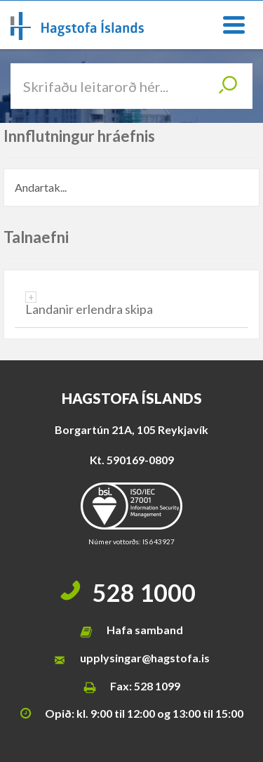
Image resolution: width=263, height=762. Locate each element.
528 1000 (144, 592)
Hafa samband (145, 629)
